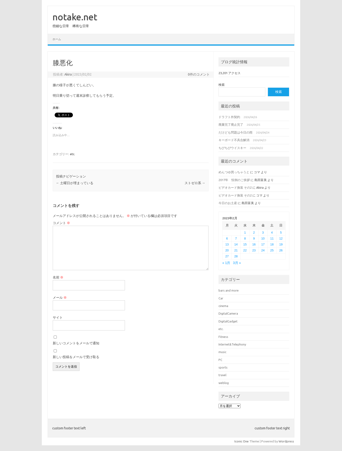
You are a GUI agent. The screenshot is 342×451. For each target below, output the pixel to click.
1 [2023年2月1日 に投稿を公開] (245, 232)
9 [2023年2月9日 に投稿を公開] (254, 238)
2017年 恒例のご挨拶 (234, 180)
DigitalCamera (228, 313)
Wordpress (286, 441)
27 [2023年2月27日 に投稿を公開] (227, 256)
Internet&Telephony (232, 344)
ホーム (56, 39)
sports (223, 367)
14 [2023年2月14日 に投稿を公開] (236, 244)
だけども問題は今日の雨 (235, 132)
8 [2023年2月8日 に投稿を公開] (245, 238)
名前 (58, 277)
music (222, 352)
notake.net (74, 17)
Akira (68, 74)
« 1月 (226, 263)
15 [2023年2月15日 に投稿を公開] (245, 244)
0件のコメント (199, 74)
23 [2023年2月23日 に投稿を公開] (254, 250)
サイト (58, 317)
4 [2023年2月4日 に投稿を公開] (272, 232)
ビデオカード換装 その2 (235, 187)
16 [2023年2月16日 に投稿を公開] (254, 244)
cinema (223, 305)
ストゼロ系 (195, 183)
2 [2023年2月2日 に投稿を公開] (254, 232)
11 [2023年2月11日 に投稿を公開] (272, 238)
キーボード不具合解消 (233, 140)
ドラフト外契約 (229, 117)
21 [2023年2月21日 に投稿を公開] (236, 250)
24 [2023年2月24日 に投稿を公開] (263, 250)
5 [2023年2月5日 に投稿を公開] (281, 232)
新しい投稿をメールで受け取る (76, 357)
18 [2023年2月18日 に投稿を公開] (272, 244)
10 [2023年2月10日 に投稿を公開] (263, 238)
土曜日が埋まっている (74, 183)
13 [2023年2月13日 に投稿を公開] (227, 244)
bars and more (228, 290)
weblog (223, 382)
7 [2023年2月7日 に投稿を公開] (236, 238)
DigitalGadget (228, 321)
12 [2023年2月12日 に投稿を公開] (281, 238)
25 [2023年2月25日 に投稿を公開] (272, 250)
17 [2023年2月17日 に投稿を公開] (263, 244)
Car (220, 298)
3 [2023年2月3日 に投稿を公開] (263, 232)
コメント (61, 223)
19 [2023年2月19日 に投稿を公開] (281, 244)
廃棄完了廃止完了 (230, 124)
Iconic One (241, 441)
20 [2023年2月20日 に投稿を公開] (227, 250)
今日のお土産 (227, 203)
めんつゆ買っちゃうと (233, 172)
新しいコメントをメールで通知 (76, 343)
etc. (72, 154)
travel (222, 375)
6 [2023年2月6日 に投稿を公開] (227, 238)
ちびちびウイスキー (232, 147)
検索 (221, 84)
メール (60, 297)
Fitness (223, 336)
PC (220, 359)
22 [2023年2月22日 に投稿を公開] (245, 250)
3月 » (237, 263)
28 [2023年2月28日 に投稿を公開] (236, 256)
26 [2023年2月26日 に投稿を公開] (281, 250)
